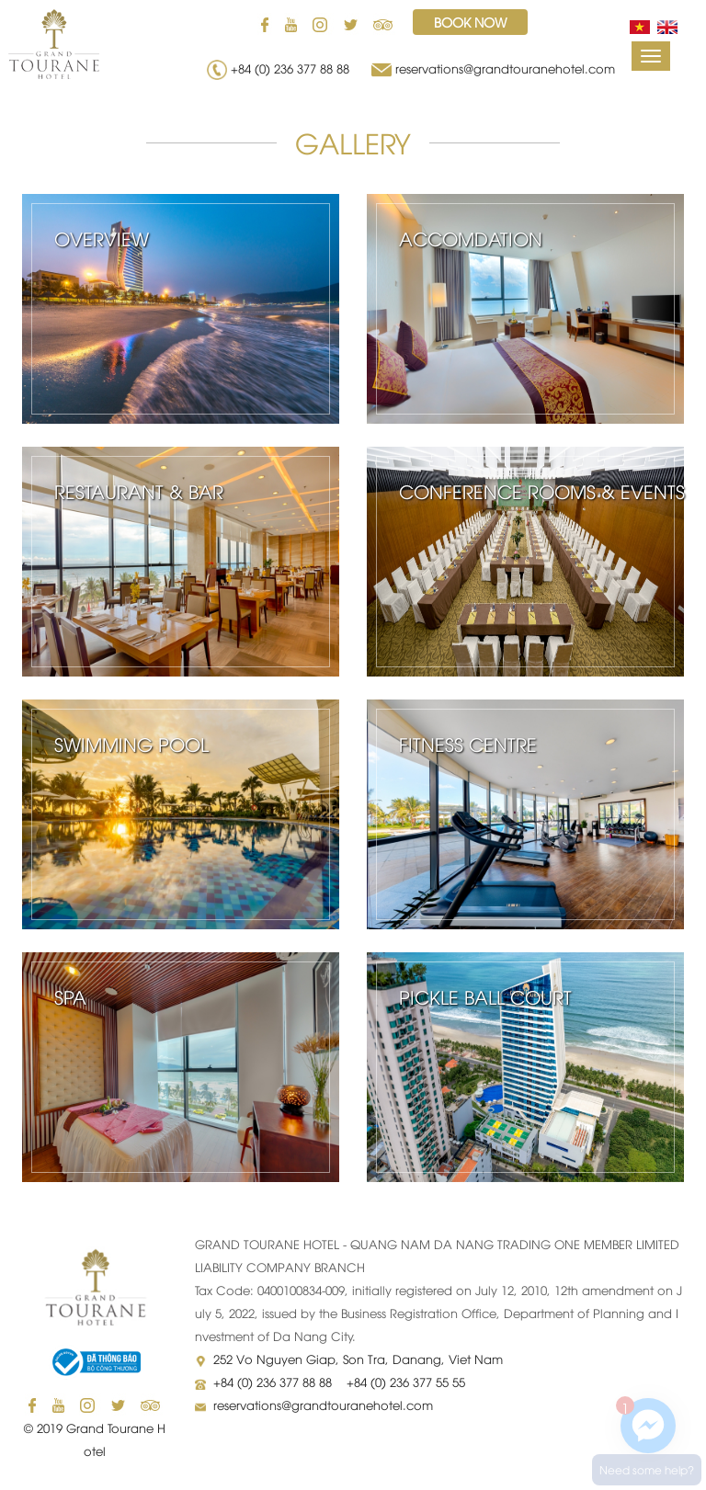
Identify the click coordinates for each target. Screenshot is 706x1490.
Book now (470, 21)
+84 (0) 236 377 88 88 (294, 68)
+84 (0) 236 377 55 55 (406, 1381)
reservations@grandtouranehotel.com (505, 68)
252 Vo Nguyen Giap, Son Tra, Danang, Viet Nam (358, 1358)
